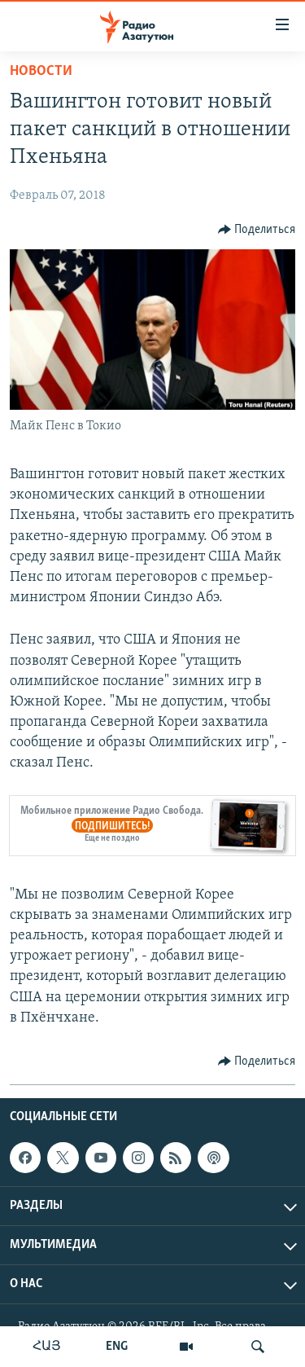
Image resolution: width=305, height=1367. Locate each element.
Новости (41, 71)
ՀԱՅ (47, 1346)
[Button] (257, 230)
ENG (117, 1346)
